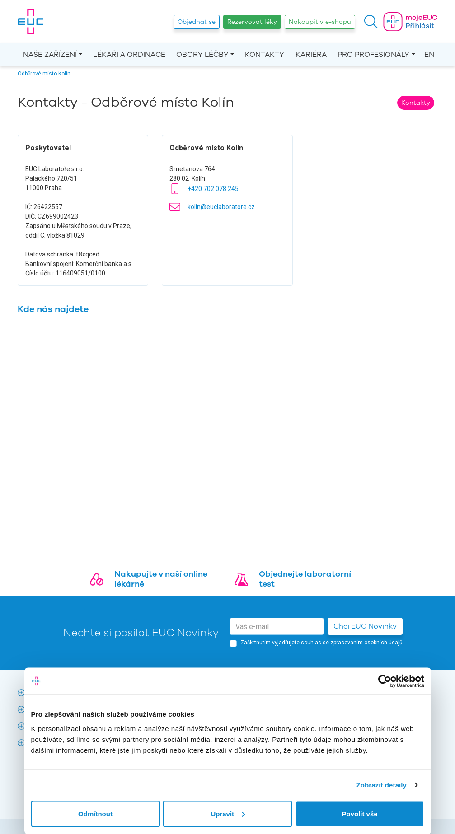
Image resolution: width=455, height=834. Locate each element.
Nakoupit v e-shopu (320, 22)
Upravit (228, 813)
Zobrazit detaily (381, 785)
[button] (371, 21)
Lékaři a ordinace (129, 55)
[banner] (30, 21)
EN (429, 55)
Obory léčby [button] (202, 55)
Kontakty (264, 55)
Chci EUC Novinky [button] (365, 626)
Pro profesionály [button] (373, 55)
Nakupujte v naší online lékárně (160, 578)
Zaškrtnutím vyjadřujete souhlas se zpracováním (321, 642)
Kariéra (311, 55)
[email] (277, 626)
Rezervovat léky (252, 22)
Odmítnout (95, 813)
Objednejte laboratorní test (305, 578)
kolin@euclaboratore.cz (221, 206)
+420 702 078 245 (213, 188)
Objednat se (197, 22)
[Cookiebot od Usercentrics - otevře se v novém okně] (384, 681)
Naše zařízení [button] (50, 55)
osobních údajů (383, 642)
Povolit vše (359, 813)
